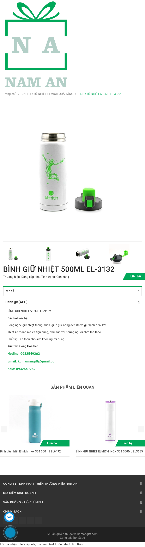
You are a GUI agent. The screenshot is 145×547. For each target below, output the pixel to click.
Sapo (81, 537)
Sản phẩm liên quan (72, 387)
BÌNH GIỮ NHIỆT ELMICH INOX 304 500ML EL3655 (109, 451)
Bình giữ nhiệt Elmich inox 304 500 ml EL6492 (30, 451)
